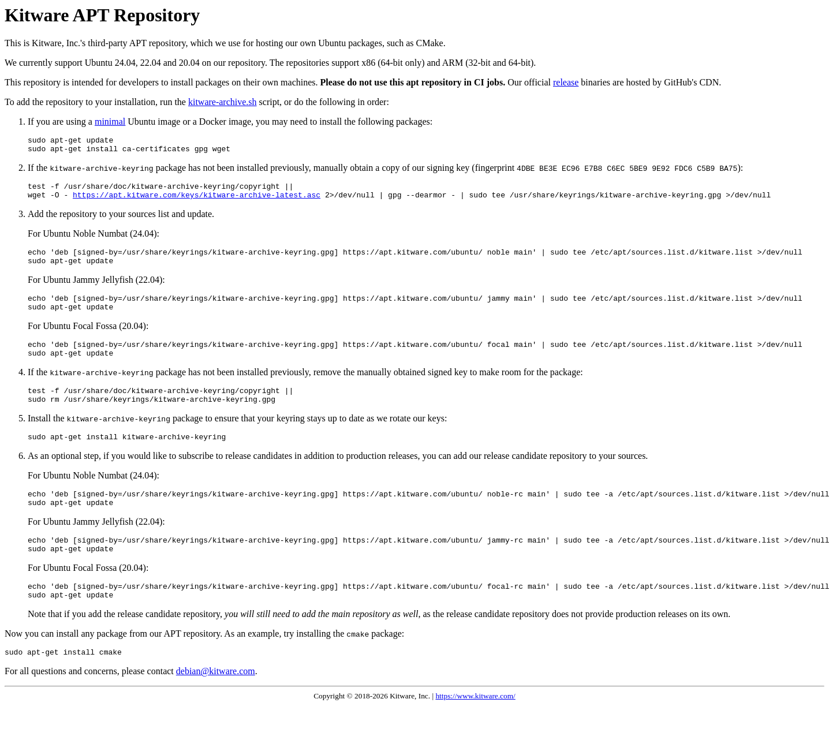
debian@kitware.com (215, 706)
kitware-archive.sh (222, 102)
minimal (110, 121)
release (565, 82)
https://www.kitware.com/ (475, 730)
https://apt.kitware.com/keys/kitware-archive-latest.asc (196, 201)
